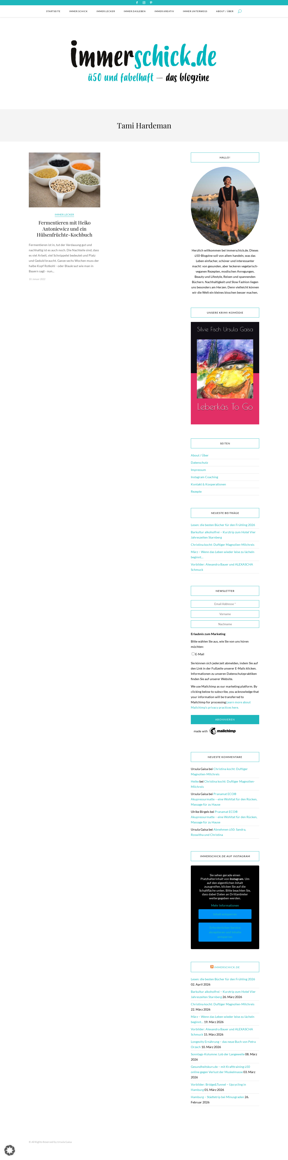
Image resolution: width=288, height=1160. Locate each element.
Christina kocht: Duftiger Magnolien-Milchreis (222, 544)
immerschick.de (227, 967)
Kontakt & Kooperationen (208, 484)
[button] (9, 1150)
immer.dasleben (135, 11)
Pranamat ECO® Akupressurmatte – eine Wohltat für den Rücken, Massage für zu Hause (224, 799)
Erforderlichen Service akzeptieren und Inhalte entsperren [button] (225, 931)
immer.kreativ (164, 11)
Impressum (198, 470)
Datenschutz (199, 462)
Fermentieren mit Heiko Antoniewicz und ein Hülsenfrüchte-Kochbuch (64, 228)
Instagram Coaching (204, 477)
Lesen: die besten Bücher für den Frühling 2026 (223, 525)
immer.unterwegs (195, 11)
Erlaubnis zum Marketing (208, 634)
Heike (195, 781)
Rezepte (196, 491)
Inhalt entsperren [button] (225, 914)
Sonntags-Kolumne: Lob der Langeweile (217, 1054)
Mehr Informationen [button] (225, 905)
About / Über (224, 11)
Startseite (53, 11)
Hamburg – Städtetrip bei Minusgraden (217, 1097)
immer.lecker (106, 11)
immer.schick (78, 11)
